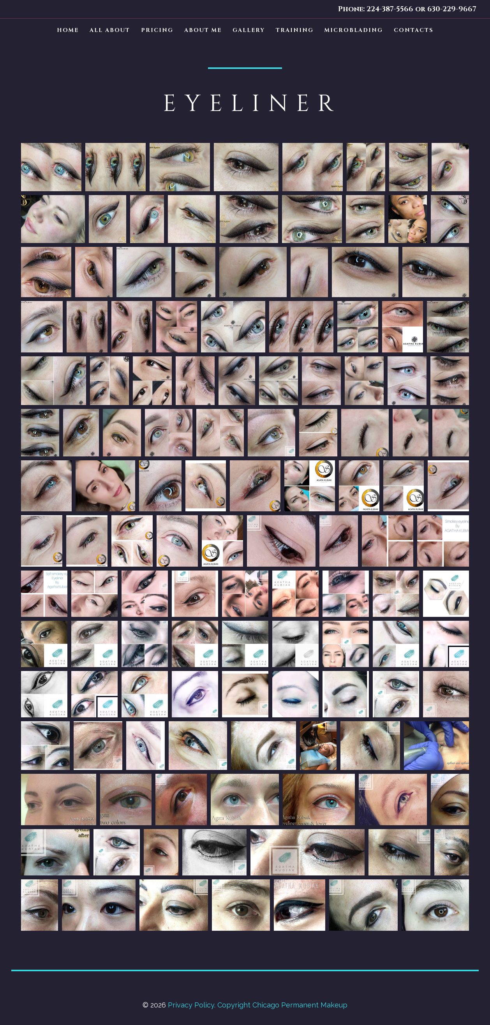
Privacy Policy (191, 1005)
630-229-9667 (450, 9)
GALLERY (249, 30)
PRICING (157, 30)
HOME (68, 30)
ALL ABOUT (110, 30)
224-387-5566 (390, 9)
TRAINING (295, 30)
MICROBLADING (353, 30)
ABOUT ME (203, 30)
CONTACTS (414, 30)
